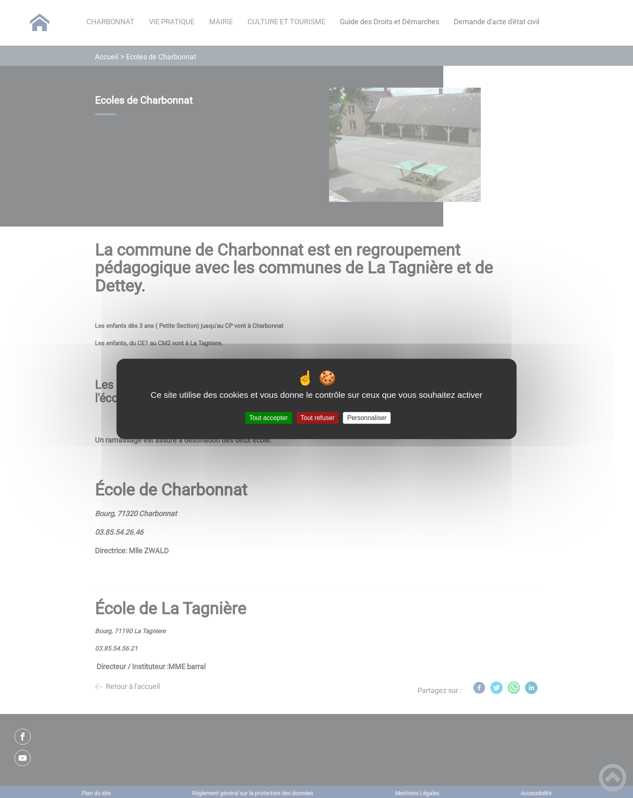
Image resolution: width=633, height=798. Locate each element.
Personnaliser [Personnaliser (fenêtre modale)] (367, 417)
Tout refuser (317, 417)
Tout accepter (268, 417)
